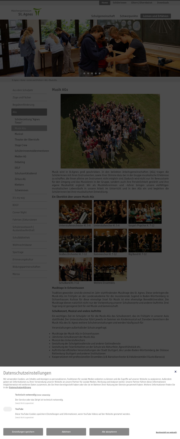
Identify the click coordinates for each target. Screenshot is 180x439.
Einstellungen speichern (23, 431)
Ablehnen (66, 431)
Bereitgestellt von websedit (166, 432)
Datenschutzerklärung (20, 387)
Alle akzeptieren (109, 431)
